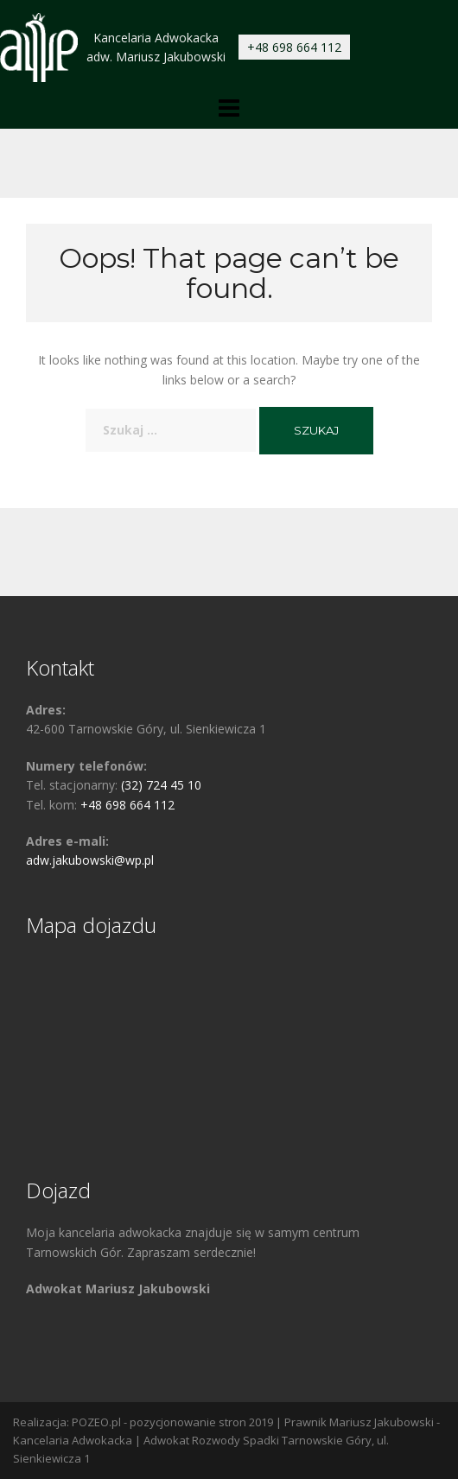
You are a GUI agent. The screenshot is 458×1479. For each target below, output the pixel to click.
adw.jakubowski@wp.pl (90, 860)
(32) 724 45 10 (161, 785)
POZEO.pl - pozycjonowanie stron (159, 1422)
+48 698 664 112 (294, 47)
